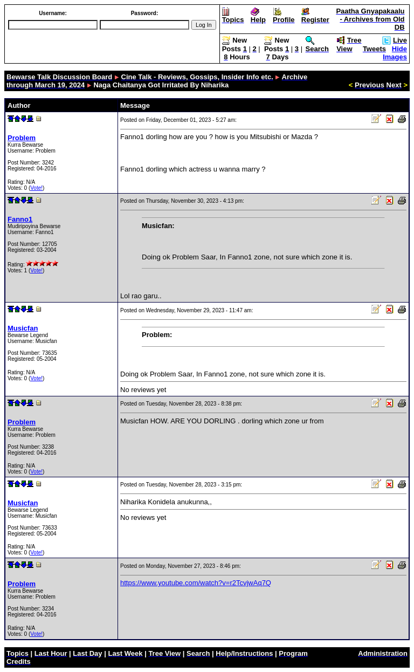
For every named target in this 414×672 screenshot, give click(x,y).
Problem (22, 138)
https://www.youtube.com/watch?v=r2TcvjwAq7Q (195, 583)
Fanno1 (20, 219)
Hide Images (395, 53)
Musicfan (23, 328)
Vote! (36, 188)
